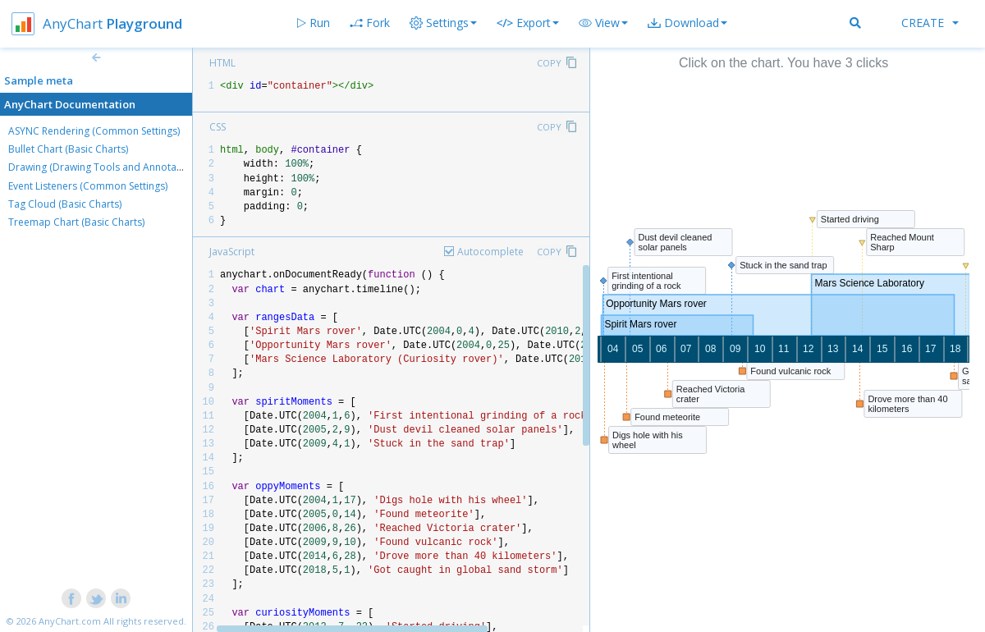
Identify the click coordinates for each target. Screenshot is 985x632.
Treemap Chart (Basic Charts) (76, 222)
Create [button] (930, 22)
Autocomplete (490, 252)
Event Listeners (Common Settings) (87, 186)
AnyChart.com (70, 621)
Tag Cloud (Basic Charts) (64, 204)
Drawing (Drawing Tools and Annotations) (105, 167)
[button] (603, 23)
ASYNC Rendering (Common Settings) (94, 131)
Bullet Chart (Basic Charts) (68, 149)
